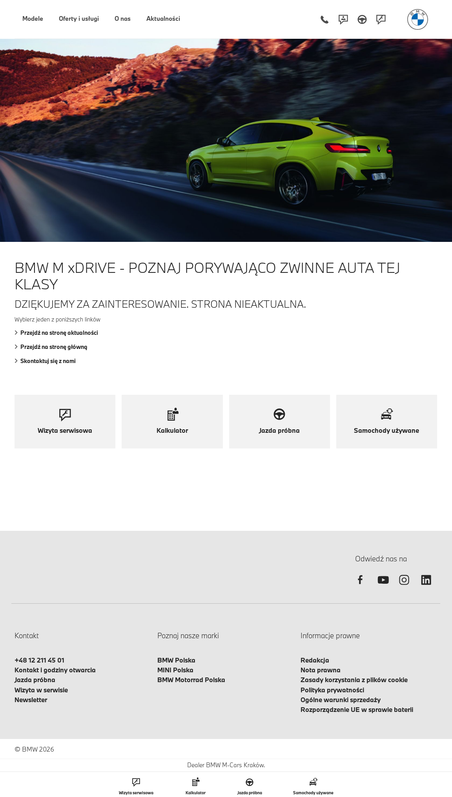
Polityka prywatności (332, 690)
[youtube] (382, 587)
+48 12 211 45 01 (39, 660)
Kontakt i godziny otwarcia (55, 670)
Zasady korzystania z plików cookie (354, 679)
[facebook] (360, 587)
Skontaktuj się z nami (45, 361)
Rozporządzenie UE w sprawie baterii (357, 709)
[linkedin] (426, 587)
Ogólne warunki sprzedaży (341, 699)
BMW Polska (176, 660)
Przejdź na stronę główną (51, 346)
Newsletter (31, 699)
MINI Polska (175, 670)
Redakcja (315, 660)
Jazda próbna (35, 679)
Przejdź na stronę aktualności (56, 332)
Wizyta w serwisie (41, 690)
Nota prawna (321, 670)
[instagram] (404, 587)
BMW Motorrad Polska (191, 679)
